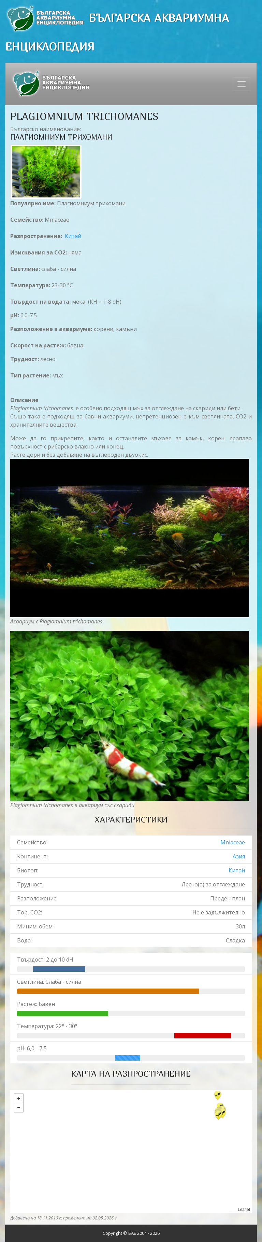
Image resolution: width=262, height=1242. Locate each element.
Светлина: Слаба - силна (49, 981)
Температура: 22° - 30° (47, 1026)
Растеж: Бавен (36, 1004)
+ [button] (18, 1098)
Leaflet (244, 1209)
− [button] (18, 1107)
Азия (239, 856)
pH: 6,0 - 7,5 (32, 1048)
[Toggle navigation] (241, 84)
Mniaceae (232, 842)
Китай (73, 236)
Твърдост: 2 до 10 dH (45, 959)
